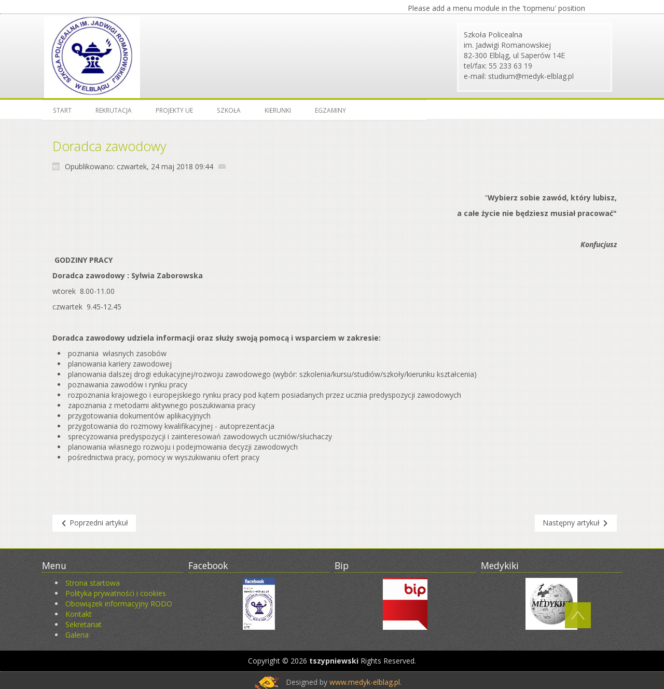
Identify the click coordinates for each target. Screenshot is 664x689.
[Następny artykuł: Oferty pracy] (576, 523)
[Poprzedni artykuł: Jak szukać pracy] (94, 523)
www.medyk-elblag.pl (364, 682)
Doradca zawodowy (109, 146)
